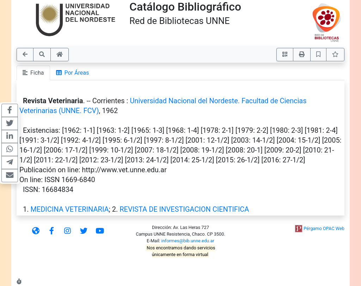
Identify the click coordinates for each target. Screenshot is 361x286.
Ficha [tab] (33, 72)
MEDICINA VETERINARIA (69, 209)
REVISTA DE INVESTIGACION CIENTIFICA (184, 209)
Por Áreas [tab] (72, 72)
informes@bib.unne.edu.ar (187, 240)
